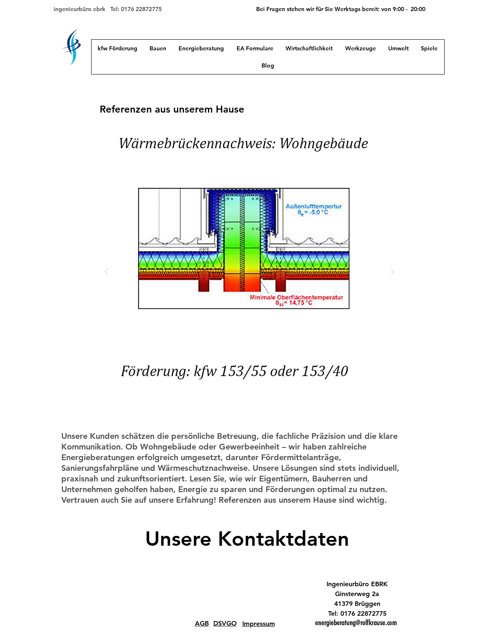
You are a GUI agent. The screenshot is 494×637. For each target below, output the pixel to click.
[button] (360, 48)
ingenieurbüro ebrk (82, 9)
